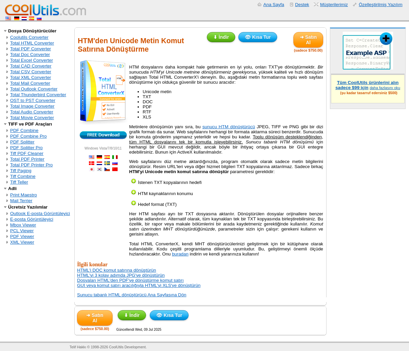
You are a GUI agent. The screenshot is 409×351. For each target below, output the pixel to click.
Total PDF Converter (30, 48)
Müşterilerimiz (334, 4)
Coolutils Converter (29, 37)
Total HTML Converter (32, 43)
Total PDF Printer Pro (31, 164)
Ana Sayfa (273, 4)
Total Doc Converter (30, 54)
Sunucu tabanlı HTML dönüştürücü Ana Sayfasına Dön (131, 294)
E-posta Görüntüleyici (31, 219)
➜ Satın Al (308, 39)
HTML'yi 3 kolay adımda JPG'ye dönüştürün (121, 275)
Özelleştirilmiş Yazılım (380, 4)
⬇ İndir (221, 37)
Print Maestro (23, 194)
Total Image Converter (32, 106)
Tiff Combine (22, 176)
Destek (302, 4)
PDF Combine (24, 130)
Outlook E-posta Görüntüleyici (40, 213)
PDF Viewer (22, 236)
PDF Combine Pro (28, 136)
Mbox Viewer (23, 224)
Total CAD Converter (30, 66)
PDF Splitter (22, 141)
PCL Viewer (22, 230)
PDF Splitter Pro (26, 147)
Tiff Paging (20, 170)
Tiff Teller (19, 182)
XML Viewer (22, 242)
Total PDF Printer (27, 159)
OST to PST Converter (32, 100)
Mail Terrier (21, 200)
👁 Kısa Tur (258, 37)
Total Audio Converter (31, 111)
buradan (180, 253)
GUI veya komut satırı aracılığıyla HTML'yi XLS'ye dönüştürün (138, 285)
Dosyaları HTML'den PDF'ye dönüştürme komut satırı (130, 280)
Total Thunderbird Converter (38, 94)
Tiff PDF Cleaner (27, 153)
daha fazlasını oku (385, 88)
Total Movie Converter (32, 117)
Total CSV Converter (30, 71)
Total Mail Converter (30, 83)
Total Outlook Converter (33, 88)
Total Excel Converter (31, 60)
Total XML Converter (30, 77)
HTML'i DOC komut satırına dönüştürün (116, 270)
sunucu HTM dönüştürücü (228, 126)
